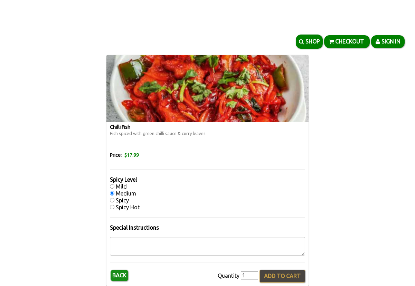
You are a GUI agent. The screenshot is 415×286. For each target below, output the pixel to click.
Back (119, 275)
